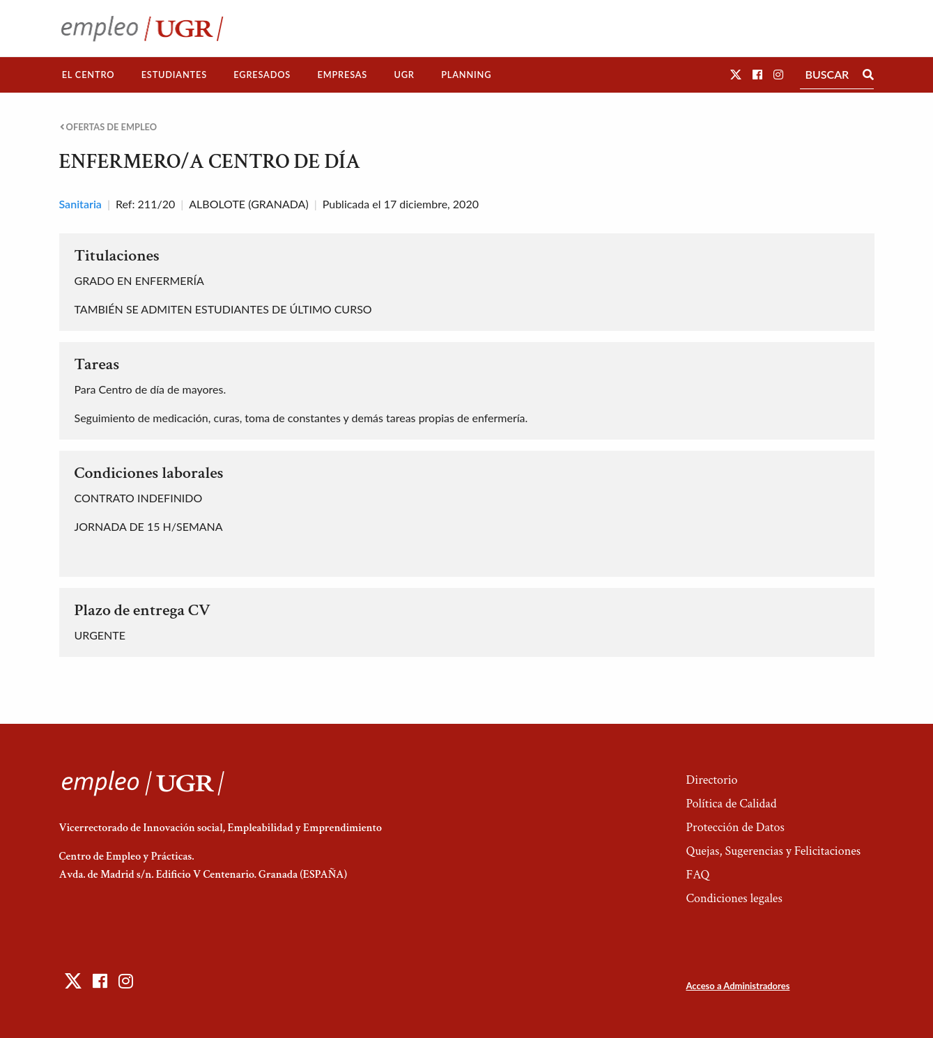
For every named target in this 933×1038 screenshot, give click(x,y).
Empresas (342, 74)
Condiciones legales (734, 898)
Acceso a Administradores (737, 985)
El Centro (88, 74)
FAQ (697, 875)
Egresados (262, 74)
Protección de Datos (735, 827)
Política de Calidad (731, 804)
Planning (466, 74)
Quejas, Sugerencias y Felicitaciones (773, 851)
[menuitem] (88, 75)
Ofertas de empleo (108, 127)
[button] (736, 74)
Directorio (711, 780)
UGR (404, 74)
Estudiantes (174, 74)
